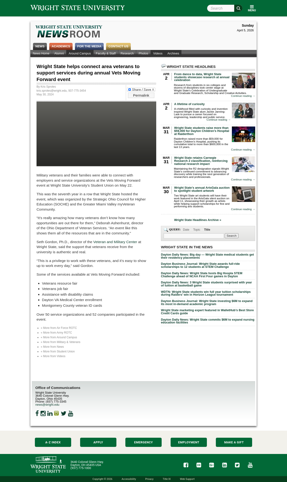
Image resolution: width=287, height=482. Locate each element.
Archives (173, 53)
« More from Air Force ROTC (59, 328)
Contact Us (118, 46)
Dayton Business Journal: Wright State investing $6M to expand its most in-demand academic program (207, 302)
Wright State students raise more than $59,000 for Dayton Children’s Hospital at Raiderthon (201, 131)
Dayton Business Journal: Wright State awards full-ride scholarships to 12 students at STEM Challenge (200, 265)
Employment (188, 442)
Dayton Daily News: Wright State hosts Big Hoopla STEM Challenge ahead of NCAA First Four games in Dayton (201, 274)
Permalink (141, 95)
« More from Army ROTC (56, 332)
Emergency (143, 442)
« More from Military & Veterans (60, 342)
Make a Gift (234, 442)
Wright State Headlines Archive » (197, 220)
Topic (196, 229)
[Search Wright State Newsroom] (231, 235)
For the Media (89, 46)
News (40, 46)
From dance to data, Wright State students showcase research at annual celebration (202, 77)
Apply (98, 442)
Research (127, 53)
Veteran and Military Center (115, 242)
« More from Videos (53, 356)
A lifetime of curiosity (189, 104)
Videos (158, 53)
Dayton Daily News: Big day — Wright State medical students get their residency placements (207, 256)
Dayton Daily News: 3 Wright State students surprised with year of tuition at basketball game (206, 284)
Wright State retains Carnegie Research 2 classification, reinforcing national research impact (201, 161)
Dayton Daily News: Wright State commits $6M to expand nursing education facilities (207, 321)
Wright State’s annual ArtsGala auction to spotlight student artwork (202, 189)
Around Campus (80, 53)
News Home (41, 53)
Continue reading (243, 96)
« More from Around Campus (59, 337)
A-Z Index (53, 442)
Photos (143, 53)
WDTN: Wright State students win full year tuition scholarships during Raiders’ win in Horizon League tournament (206, 293)
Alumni (59, 53)
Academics (61, 46)
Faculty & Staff (106, 53)
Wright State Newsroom (69, 32)
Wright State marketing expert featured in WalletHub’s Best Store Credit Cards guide (207, 311)
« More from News (52, 346)
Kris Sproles (48, 86)
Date (186, 229)
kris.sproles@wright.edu (52, 90)
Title (207, 229)
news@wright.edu (47, 404)
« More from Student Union (58, 351)
